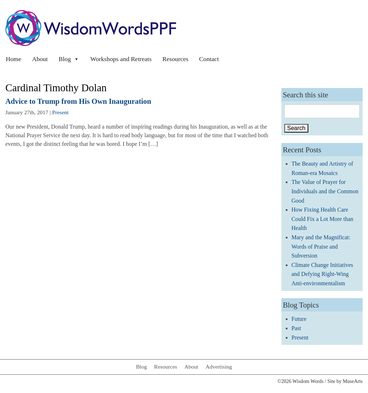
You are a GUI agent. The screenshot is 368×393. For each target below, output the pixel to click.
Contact (209, 59)
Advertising (219, 367)
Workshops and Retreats (121, 59)
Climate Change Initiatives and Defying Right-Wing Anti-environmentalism (322, 274)
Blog (69, 59)
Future (299, 319)
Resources (175, 59)
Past (296, 328)
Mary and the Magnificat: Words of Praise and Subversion (320, 246)
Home (13, 59)
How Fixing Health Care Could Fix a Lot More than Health (322, 219)
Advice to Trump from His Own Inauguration (78, 101)
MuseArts (353, 381)
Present (60, 112)
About (40, 59)
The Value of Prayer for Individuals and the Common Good (324, 191)
